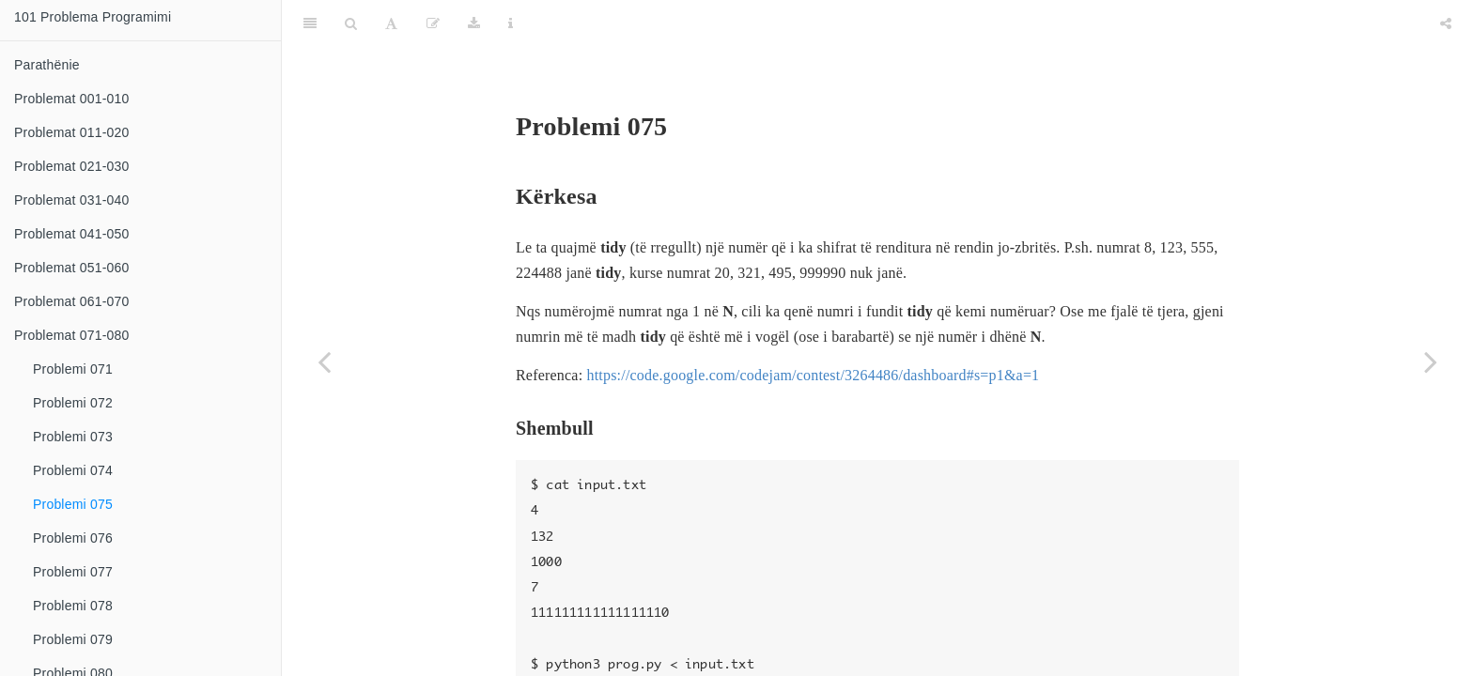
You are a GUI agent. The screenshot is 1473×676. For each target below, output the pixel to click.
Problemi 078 (73, 605)
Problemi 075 (73, 504)
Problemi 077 (73, 571)
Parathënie (47, 64)
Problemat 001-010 (71, 98)
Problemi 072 (73, 402)
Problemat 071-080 (71, 335)
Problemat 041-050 (71, 233)
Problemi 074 (73, 470)
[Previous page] (324, 361)
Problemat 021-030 (71, 166)
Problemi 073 (73, 436)
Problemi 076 (73, 537)
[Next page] (1430, 361)
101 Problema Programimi (92, 16)
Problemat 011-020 (71, 132)
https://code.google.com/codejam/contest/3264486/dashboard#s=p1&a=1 (812, 328)
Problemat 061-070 (71, 301)
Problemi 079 (73, 639)
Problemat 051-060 (71, 267)
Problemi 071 (73, 368)
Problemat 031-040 (71, 199)
